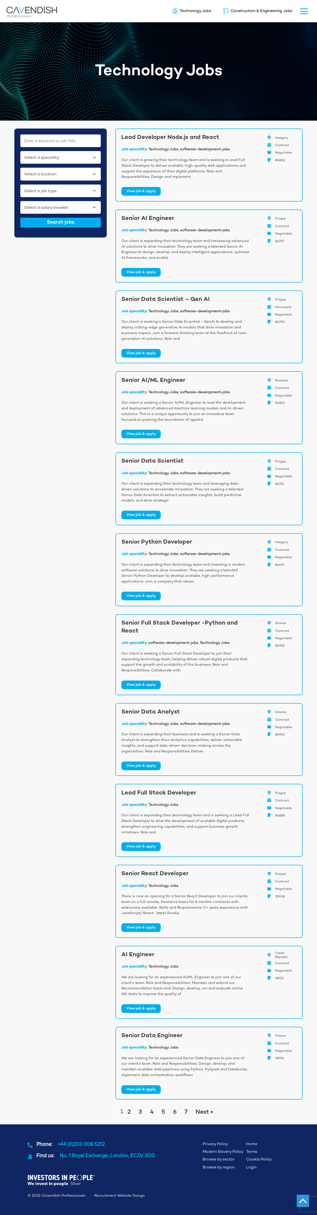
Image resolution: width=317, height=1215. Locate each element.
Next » (204, 1111)
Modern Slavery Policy (223, 1151)
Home (251, 1143)
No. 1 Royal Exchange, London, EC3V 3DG (107, 1155)
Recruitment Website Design (119, 1195)
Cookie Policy (259, 1159)
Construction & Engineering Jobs (257, 11)
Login (251, 1167)
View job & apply (141, 191)
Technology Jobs (191, 11)
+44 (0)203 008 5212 (81, 1144)
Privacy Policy (215, 1143)
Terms (251, 1151)
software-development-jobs (205, 149)
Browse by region (219, 1167)
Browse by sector (219, 1159)
